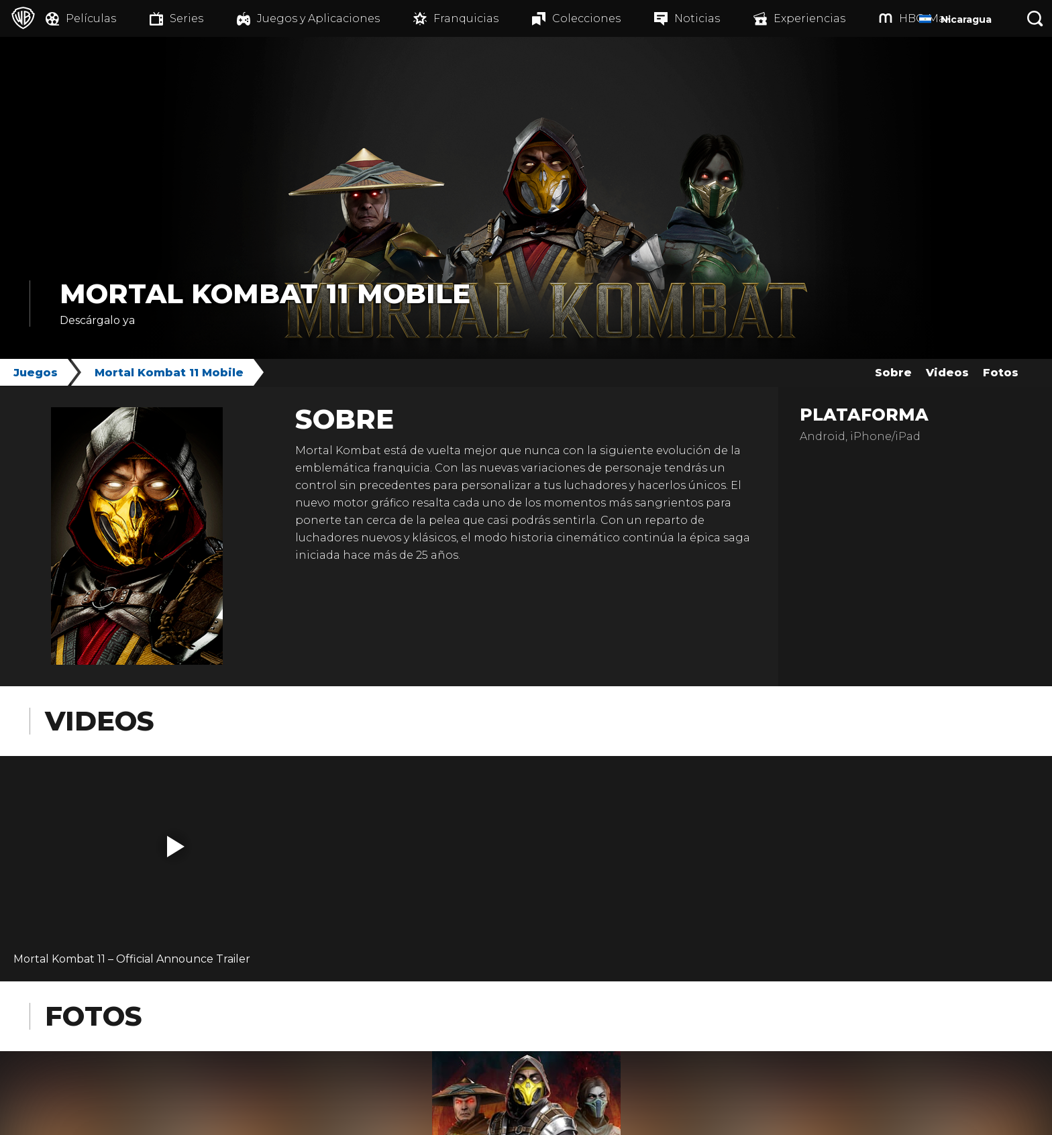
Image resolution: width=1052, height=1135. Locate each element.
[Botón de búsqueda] (1035, 18)
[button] (176, 846)
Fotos (1000, 372)
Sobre (893, 372)
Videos (947, 372)
